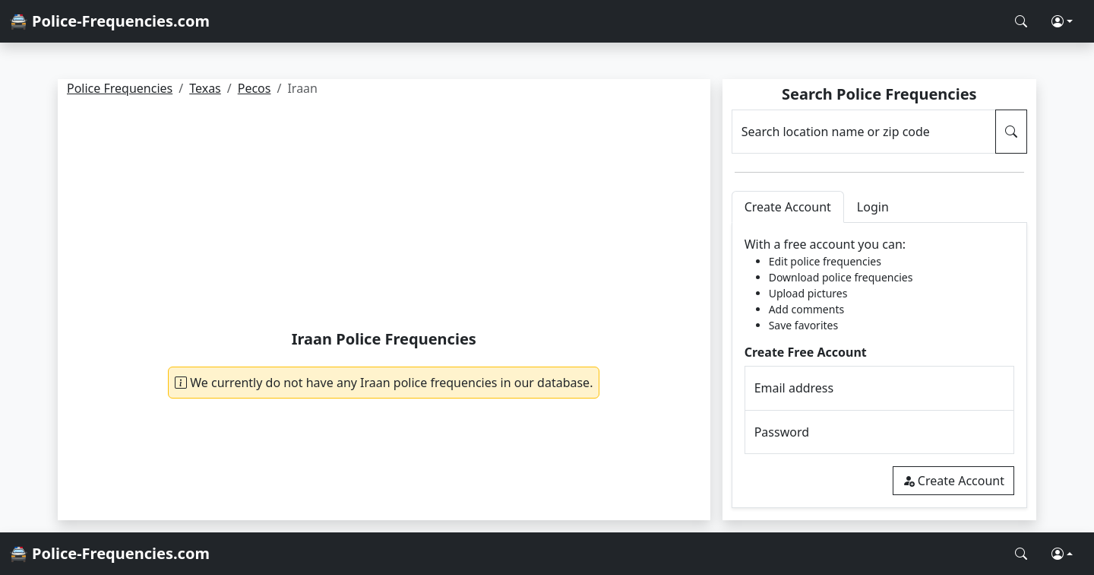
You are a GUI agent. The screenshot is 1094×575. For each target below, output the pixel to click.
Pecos (254, 88)
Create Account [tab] (788, 207)
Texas (205, 88)
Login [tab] (873, 207)
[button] (1062, 21)
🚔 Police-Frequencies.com (109, 21)
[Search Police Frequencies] (1021, 21)
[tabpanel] (879, 365)
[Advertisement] (384, 216)
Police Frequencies (119, 88)
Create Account (953, 480)
